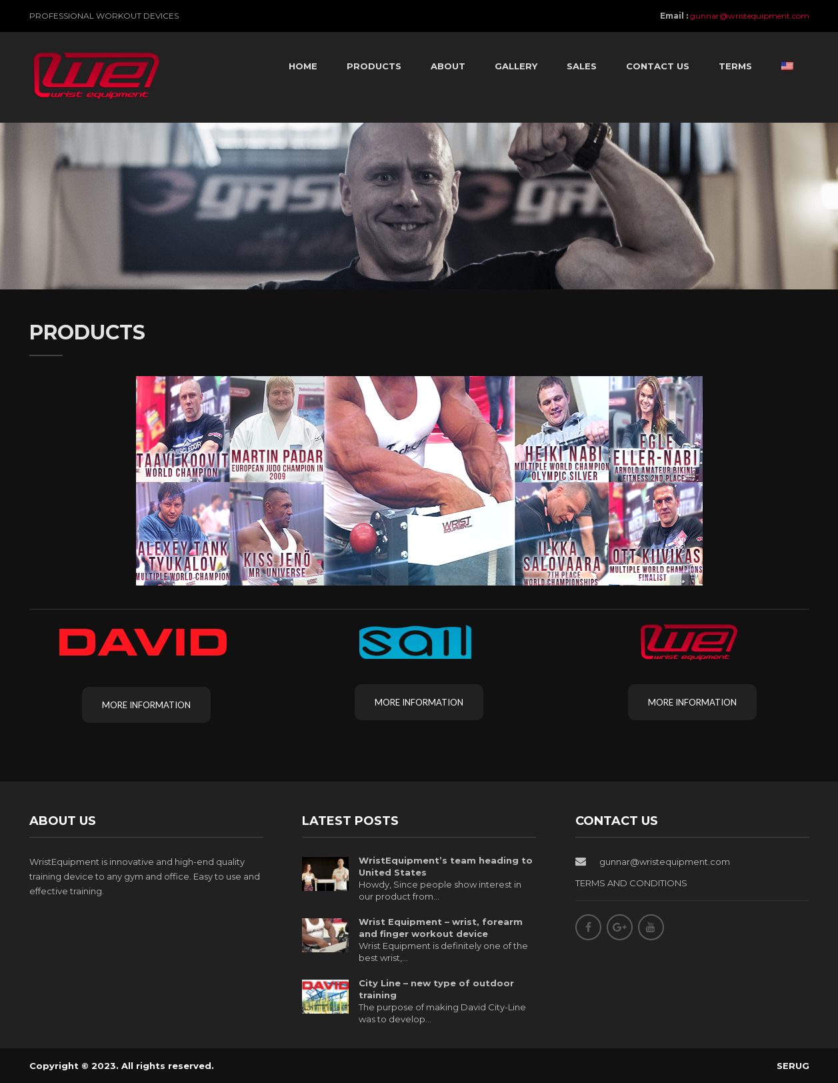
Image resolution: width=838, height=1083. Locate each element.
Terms (735, 66)
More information (146, 705)
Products (374, 66)
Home (303, 66)
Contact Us (657, 66)
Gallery (516, 66)
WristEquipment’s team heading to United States (446, 866)
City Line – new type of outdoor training (436, 989)
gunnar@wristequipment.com (749, 16)
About (448, 66)
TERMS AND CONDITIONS (631, 883)
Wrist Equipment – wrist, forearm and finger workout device (441, 927)
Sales (582, 66)
